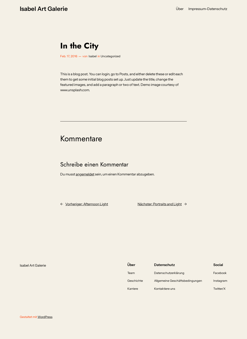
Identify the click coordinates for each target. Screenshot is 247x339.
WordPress (45, 317)
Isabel (93, 56)
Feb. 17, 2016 (68, 56)
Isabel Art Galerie (44, 8)
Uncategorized (110, 56)
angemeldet (85, 174)
